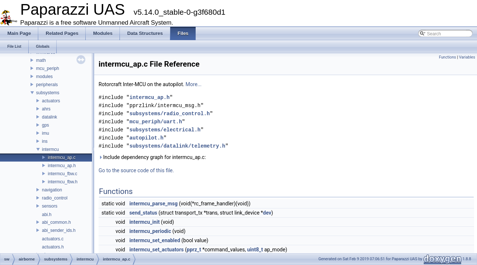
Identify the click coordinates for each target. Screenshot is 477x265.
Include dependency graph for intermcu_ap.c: (152, 157)
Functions (447, 57)
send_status (143, 213)
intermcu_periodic (150, 231)
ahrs (46, 109)
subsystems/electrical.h (164, 129)
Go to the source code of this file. (136, 170)
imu (45, 133)
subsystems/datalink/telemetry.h (177, 145)
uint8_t (255, 249)
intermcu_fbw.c (62, 173)
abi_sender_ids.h (58, 230)
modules (44, 76)
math (41, 60)
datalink (49, 117)
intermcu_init (144, 222)
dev (267, 213)
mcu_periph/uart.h (155, 121)
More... (194, 84)
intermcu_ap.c (61, 157)
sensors (49, 206)
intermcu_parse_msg (153, 203)
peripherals (47, 84)
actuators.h (53, 247)
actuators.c (53, 238)
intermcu (50, 149)
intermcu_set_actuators (156, 249)
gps (45, 125)
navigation (52, 189)
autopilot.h (146, 137)
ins (44, 141)
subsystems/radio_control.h (169, 113)
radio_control (54, 198)
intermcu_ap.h (62, 165)
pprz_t (194, 249)
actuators (51, 100)
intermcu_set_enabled (154, 240)
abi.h (46, 214)
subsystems (47, 92)
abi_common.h (56, 222)
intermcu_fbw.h (63, 181)
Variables (467, 57)
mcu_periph (47, 68)
